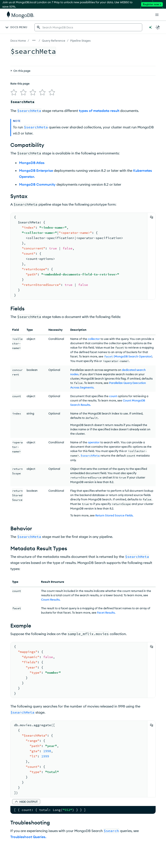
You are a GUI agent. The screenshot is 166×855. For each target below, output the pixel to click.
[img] (13, 71)
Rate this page (20, 63)
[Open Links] (157, 15)
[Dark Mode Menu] (158, 27)
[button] (26, 800)
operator (94, 440)
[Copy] (151, 215)
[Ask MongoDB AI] (150, 27)
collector (94, 337)
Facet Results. (106, 611)
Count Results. (50, 597)
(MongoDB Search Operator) (128, 354)
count (113, 394)
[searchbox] (88, 27)
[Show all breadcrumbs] (34, 40)
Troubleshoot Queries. (28, 835)
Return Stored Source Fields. (114, 513)
